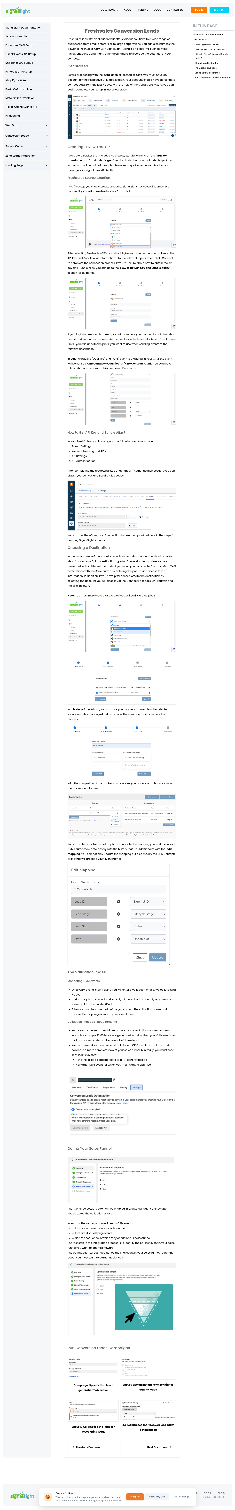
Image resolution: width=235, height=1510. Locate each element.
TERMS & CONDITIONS (213, 1498)
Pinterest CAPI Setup (18, 72)
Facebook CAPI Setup (19, 46)
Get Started (201, 40)
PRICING (141, 10)
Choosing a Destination (207, 64)
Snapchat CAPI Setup (19, 64)
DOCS (155, 10)
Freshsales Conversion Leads (208, 35)
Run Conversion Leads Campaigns (213, 78)
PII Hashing (12, 117)
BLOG (221, 1494)
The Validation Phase (206, 68)
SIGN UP (217, 10)
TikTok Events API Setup (20, 55)
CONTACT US (173, 10)
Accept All (135, 1496)
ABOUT (126, 10)
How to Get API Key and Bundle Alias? (145, 269)
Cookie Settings (181, 1496)
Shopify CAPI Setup (17, 81)
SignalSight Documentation (23, 28)
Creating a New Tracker (207, 45)
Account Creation (16, 37)
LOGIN (197, 10)
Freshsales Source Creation (210, 50)
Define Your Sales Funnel (207, 73)
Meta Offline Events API (20, 99)
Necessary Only (157, 1496)
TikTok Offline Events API (21, 108)
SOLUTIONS (108, 10)
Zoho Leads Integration (20, 157)
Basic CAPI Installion (18, 90)
